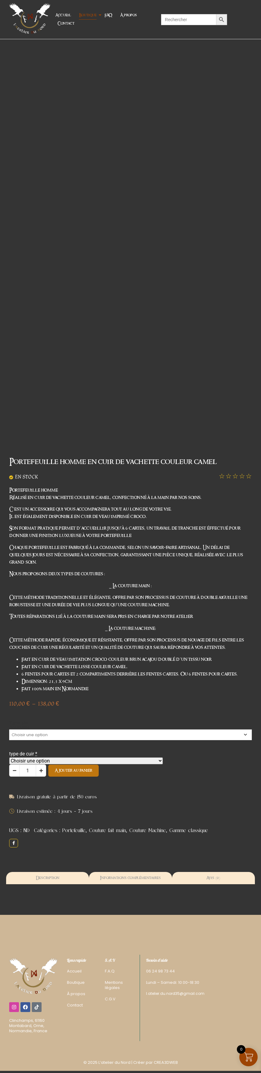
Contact (65, 23)
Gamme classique (188, 830)
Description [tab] (47, 878)
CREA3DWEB (166, 1062)
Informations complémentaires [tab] (130, 878)
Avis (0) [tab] (213, 878)
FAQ (108, 15)
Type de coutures (19, 724)
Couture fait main (107, 830)
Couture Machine (147, 830)
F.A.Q (110, 971)
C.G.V (110, 999)
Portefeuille (74, 830)
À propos (128, 15)
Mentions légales (114, 985)
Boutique (88, 15)
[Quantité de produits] (27, 770)
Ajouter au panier (73, 770)
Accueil (63, 15)
